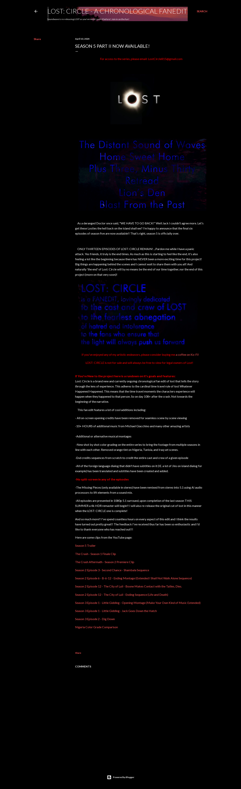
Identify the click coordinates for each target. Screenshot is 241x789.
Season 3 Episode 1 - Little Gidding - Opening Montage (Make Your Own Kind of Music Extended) (138, 602)
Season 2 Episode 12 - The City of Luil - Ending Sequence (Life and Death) (121, 594)
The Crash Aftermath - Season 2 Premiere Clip (104, 562)
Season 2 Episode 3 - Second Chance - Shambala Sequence (112, 570)
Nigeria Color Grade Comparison (96, 627)
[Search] (202, 11)
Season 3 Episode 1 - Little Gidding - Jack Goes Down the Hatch (116, 611)
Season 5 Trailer (85, 545)
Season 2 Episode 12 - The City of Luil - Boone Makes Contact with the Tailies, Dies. (128, 586)
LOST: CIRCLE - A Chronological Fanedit (117, 11)
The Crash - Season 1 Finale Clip (95, 554)
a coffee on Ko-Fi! (187, 354)
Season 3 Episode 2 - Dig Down (95, 619)
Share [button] (37, 39)
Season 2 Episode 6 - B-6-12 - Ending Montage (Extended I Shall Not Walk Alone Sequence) (133, 578)
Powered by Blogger (120, 777)
